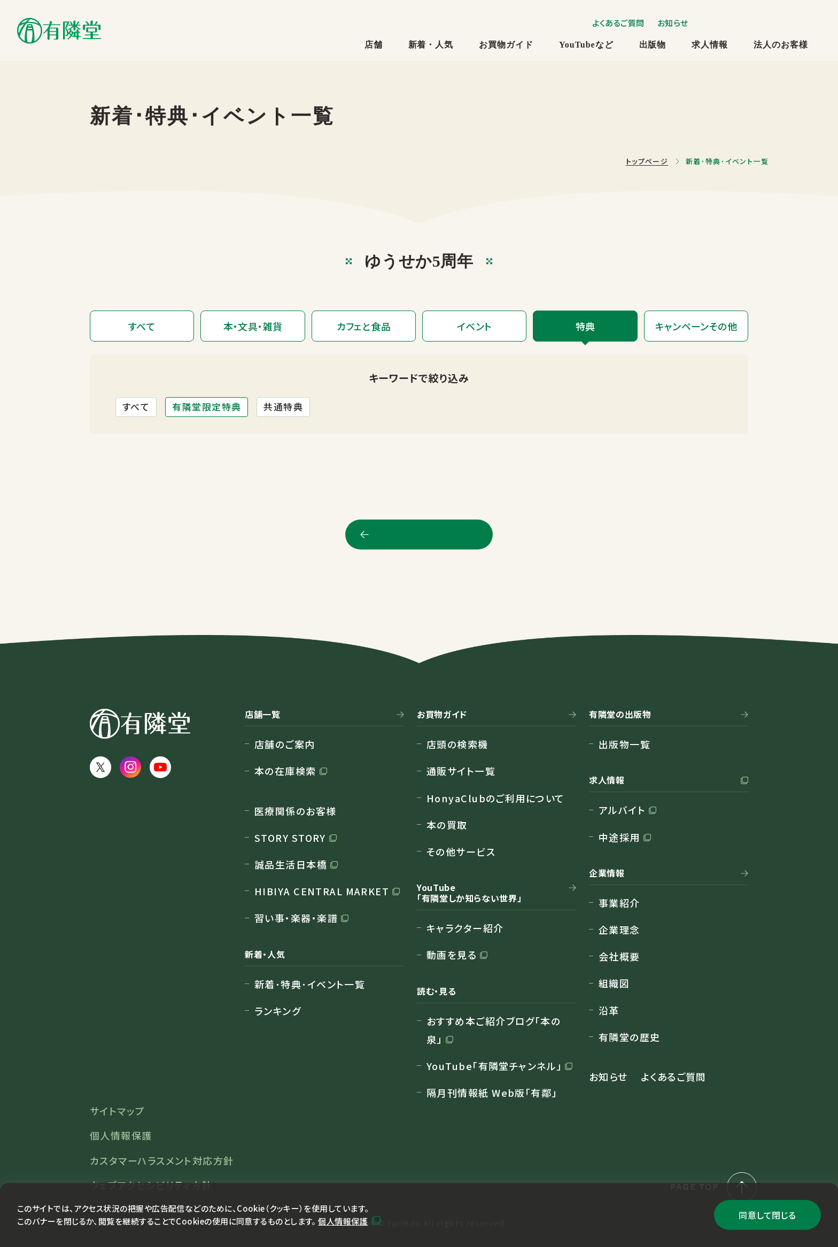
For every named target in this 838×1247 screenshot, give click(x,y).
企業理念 (619, 929)
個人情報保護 (343, 1221)
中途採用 (619, 837)
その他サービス (460, 851)
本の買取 (447, 825)
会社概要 (619, 956)
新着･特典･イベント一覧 (309, 984)
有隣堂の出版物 (620, 715)
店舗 (373, 44)
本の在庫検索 (285, 771)
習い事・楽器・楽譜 (296, 918)
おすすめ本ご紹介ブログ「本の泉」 (493, 1030)
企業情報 (607, 873)
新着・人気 (431, 44)
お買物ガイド (506, 44)
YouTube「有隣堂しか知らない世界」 (469, 893)
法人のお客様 (781, 44)
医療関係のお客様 (295, 811)
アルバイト (622, 810)
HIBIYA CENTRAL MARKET (321, 891)
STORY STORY (290, 838)
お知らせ (672, 22)
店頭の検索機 (457, 744)
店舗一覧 (263, 715)
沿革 (609, 1010)
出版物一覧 (624, 744)
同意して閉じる (767, 1215)
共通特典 (283, 406)
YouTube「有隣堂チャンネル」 (494, 1066)
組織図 (614, 983)
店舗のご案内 (284, 744)
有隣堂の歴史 (630, 1037)
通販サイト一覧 (460, 771)
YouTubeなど (586, 44)
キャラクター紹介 (465, 928)
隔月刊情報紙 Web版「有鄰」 (491, 1092)
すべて (136, 406)
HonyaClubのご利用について (495, 798)
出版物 (652, 44)
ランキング (277, 1011)
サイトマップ (117, 1111)
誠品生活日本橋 (290, 864)
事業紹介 (619, 903)
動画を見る (451, 955)
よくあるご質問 (618, 22)
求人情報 (710, 44)
